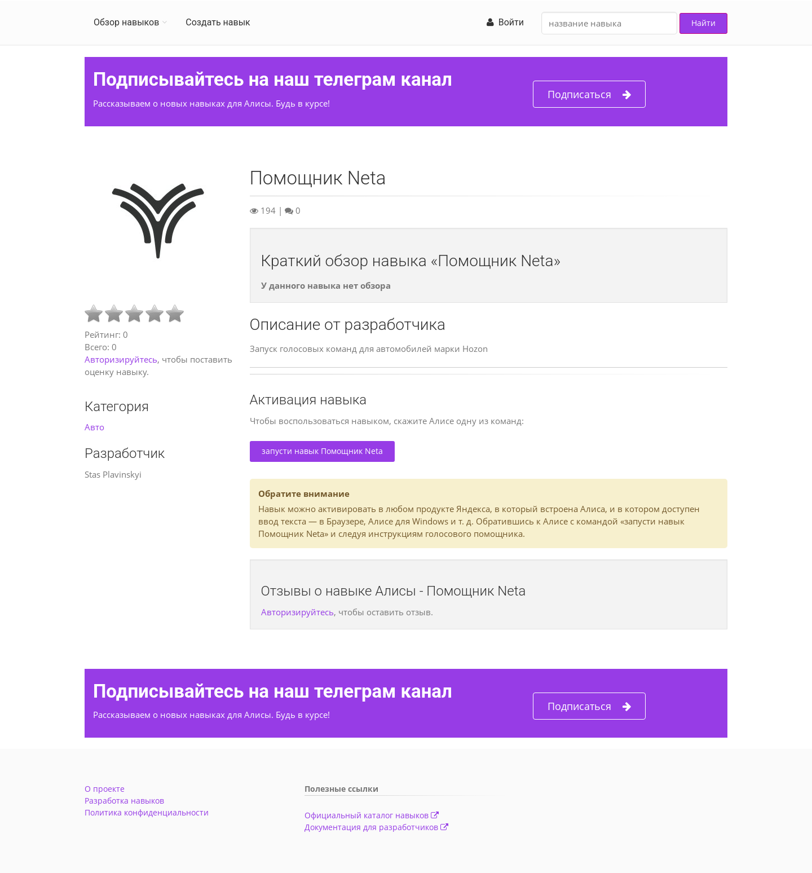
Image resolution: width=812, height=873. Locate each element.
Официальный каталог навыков (371, 815)
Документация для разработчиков (376, 827)
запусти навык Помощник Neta (322, 451)
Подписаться (589, 94)
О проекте (105, 788)
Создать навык (218, 22)
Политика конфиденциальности (147, 812)
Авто (94, 427)
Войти (505, 22)
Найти (703, 22)
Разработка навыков (124, 800)
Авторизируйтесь (121, 359)
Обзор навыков (126, 22)
